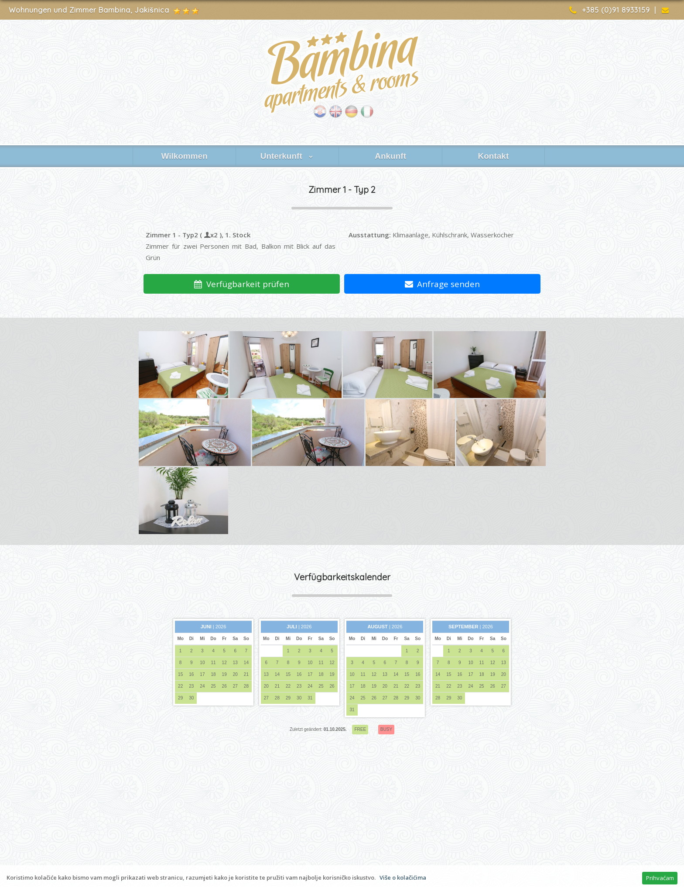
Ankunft (390, 156)
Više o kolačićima (403, 877)
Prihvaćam (660, 878)
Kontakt (493, 156)
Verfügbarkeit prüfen (242, 283)
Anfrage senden (442, 283)
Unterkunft (287, 156)
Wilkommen (184, 156)
